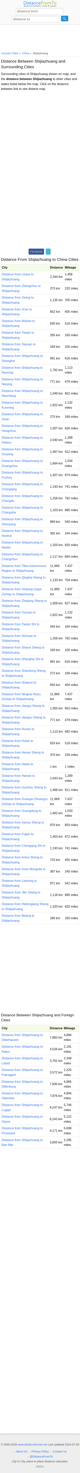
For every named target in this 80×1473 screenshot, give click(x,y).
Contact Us (59, 1451)
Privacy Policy (40, 1451)
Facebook (36, 251)
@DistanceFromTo (41, 1456)
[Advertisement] (40, 37)
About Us (21, 1451)
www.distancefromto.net (32, 1444)
